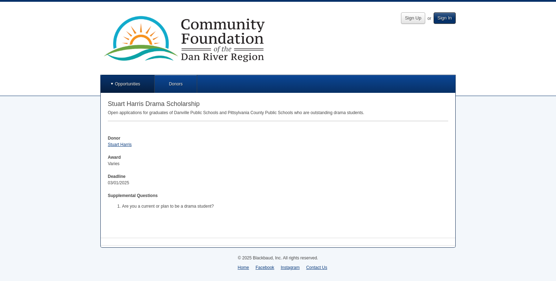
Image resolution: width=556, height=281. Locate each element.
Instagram (290, 267)
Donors (176, 84)
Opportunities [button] (127, 84)
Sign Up (413, 18)
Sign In (445, 18)
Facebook (265, 267)
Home (243, 267)
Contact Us (316, 267)
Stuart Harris (120, 144)
